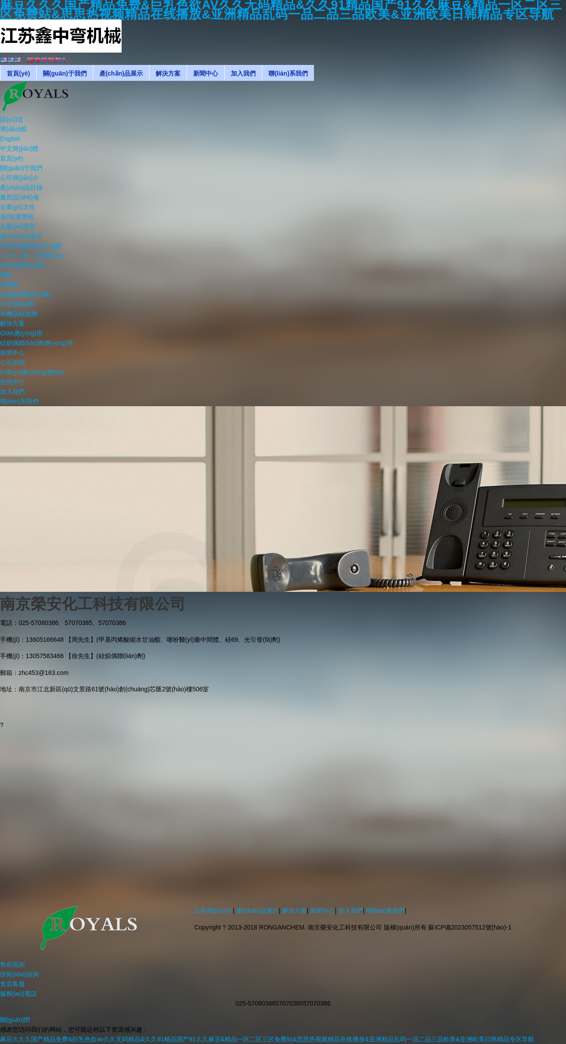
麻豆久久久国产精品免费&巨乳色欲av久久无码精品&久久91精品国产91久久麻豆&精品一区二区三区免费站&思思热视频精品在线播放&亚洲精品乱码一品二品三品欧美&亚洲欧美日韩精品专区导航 (267, 1039)
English (10, 138)
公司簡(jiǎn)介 (213, 910)
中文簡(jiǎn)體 (19, 148)
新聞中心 (322, 910)
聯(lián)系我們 (385, 910)
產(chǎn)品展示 (257, 910)
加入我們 (350, 910)
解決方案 (294, 910)
